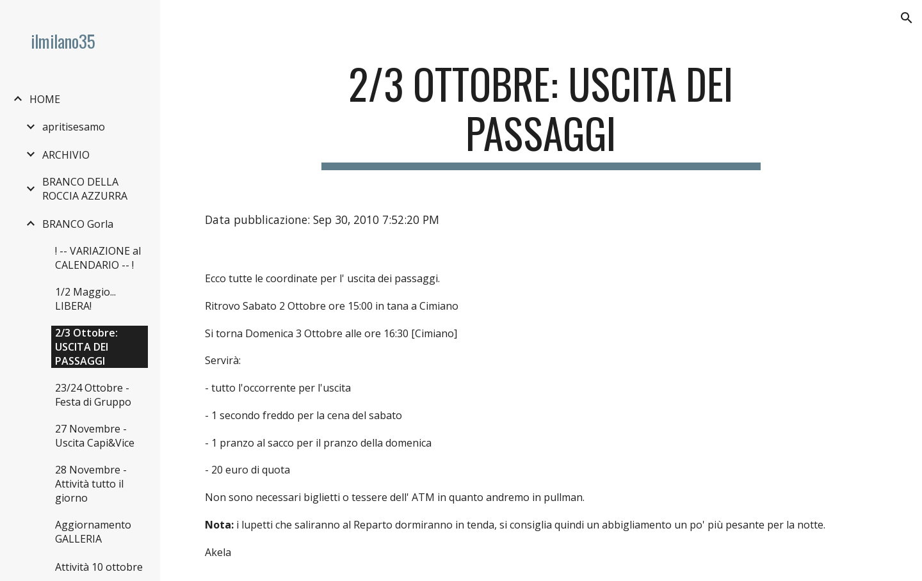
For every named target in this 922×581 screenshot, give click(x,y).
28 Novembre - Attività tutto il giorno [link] (91, 484)
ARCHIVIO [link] (66, 155)
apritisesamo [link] (73, 127)
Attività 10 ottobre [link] (99, 567)
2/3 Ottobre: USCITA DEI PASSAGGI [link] (86, 347)
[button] (906, 18)
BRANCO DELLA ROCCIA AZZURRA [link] (84, 189)
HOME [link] (44, 99)
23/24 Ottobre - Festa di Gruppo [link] (93, 395)
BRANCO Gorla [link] (77, 224)
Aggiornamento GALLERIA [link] (93, 532)
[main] (541, 114)
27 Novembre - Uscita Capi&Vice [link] (94, 436)
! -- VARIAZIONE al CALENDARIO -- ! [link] (98, 258)
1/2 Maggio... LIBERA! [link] (85, 299)
